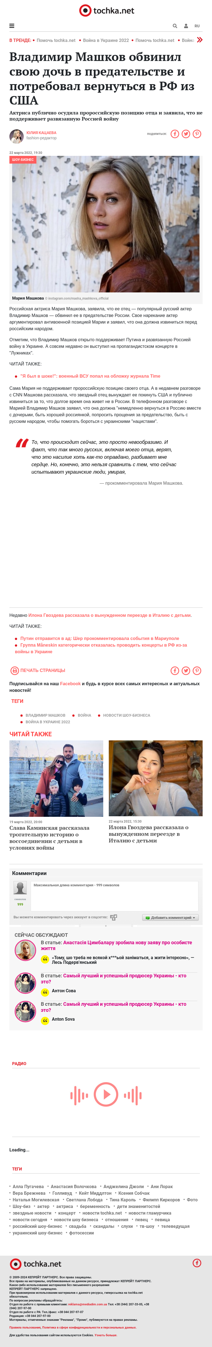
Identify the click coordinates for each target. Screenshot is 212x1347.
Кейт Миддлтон (95, 1193)
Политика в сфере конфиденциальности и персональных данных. (89, 1327)
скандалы (103, 1226)
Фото (192, 1199)
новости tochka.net (102, 1213)
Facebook (70, 683)
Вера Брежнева (29, 1193)
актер (43, 1206)
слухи (127, 1226)
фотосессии (81, 1233)
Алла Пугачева (28, 1186)
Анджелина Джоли (124, 1186)
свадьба (77, 1226)
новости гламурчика (150, 1213)
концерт (67, 1213)
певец (141, 1219)
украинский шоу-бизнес (37, 1233)
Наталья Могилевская (36, 1199)
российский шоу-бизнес (37, 1226)
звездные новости (32, 1213)
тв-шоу (147, 1226)
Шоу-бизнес (23, 160)
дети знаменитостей (138, 1206)
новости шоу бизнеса (76, 1219)
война (84, 715)
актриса (64, 1206)
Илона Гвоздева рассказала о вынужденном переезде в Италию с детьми (109, 615)
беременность (95, 1206)
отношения (116, 1219)
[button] (186, 26)
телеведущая (175, 1226)
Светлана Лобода (84, 1199)
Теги (17, 1169)
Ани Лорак (162, 1186)
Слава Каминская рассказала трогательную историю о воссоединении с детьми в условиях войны (49, 837)
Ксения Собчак (134, 1193)
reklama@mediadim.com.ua (87, 1304)
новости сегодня (30, 1219)
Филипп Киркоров (161, 1199)
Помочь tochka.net (56, 40)
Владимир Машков (45, 715)
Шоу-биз (21, 1206)
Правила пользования (25, 1327)
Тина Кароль (123, 1199)
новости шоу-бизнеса (126, 715)
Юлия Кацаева (41, 132)
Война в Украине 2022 (106, 40)
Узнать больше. (106, 1335)
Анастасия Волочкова (74, 1186)
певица (162, 1219)
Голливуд (62, 1193)
